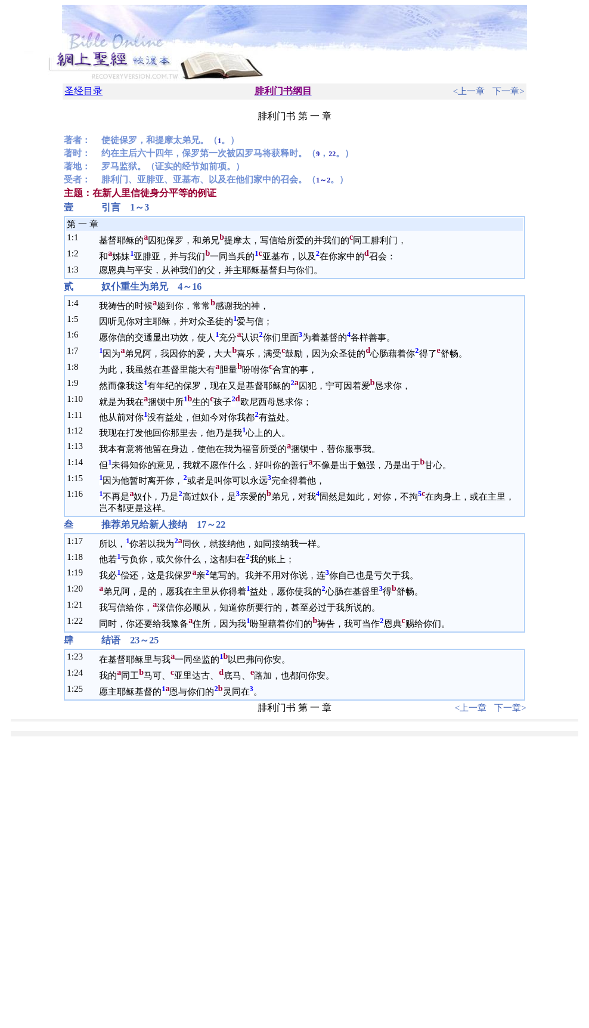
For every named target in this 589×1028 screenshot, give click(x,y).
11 (78, 415)
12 (78, 430)
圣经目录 (83, 91)
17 (78, 541)
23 (78, 656)
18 (78, 557)
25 (78, 688)
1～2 (323, 180)
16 (78, 493)
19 (78, 572)
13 (78, 446)
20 (78, 588)
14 (78, 462)
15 (78, 478)
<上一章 (469, 91)
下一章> (508, 91)
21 (78, 604)
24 (78, 672)
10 (78, 399)
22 (332, 154)
